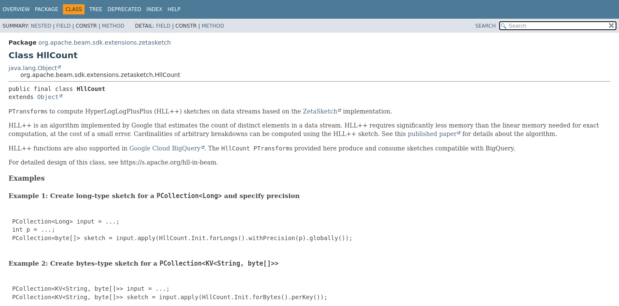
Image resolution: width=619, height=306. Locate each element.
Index (154, 9)
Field (63, 26)
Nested (41, 26)
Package (46, 9)
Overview (16, 9)
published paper (432, 133)
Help (174, 9)
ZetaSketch (320, 111)
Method (113, 26)
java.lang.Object (33, 68)
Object (48, 97)
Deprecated (125, 9)
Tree (95, 9)
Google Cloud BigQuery (164, 148)
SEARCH (485, 26)
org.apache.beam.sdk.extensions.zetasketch (104, 42)
